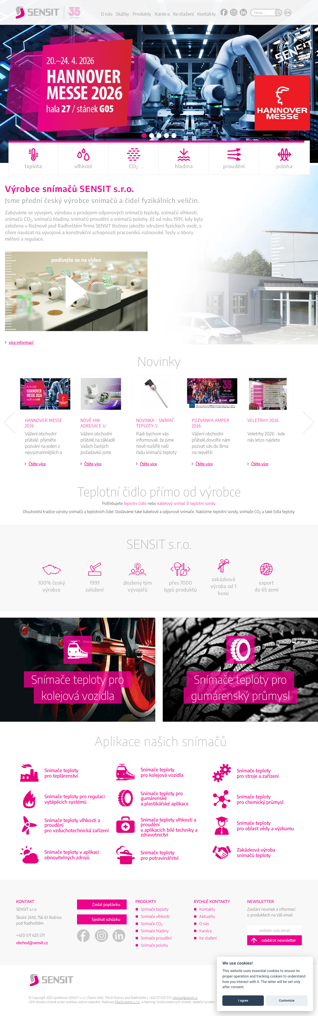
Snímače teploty (154, 910)
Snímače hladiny (155, 932)
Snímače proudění (156, 939)
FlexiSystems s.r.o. (127, 1003)
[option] (159, 82)
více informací (21, 343)
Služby (122, 14)
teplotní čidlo (135, 504)
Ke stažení (183, 14)
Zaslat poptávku (106, 905)
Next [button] (308, 424)
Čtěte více (37, 465)
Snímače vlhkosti (155, 917)
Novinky (159, 362)
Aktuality (207, 917)
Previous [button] (9, 424)
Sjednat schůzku (106, 920)
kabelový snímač (171, 504)
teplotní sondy (202, 504)
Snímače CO (151, 924)
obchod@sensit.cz (32, 943)
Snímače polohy (154, 946)
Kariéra (162, 14)
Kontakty (206, 14)
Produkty (142, 14)
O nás (106, 14)
